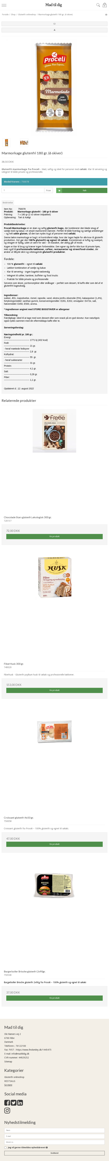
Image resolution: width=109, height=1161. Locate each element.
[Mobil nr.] (54, 1142)
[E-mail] (54, 1136)
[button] (54, 24)
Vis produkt (54, 536)
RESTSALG (9, 1081)
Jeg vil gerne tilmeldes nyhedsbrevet (28, 1148)
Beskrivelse (8, 203)
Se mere (8, 1085)
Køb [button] (71, 190)
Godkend (54, 1153)
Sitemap (8, 1061)
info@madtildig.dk (20, 1053)
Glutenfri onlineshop (14, 1077)
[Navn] (54, 1130)
